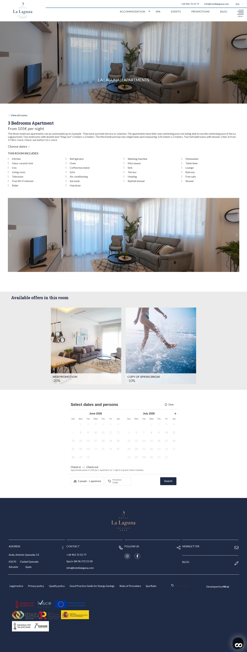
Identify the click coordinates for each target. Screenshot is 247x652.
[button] (10, 235)
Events (176, 11)
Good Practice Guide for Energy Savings (92, 585)
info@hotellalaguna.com (216, 3)
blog (185, 561)
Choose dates (17, 146)
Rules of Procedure (130, 585)
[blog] (236, 563)
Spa (158, 11)
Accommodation (132, 11)
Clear (169, 404)
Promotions (200, 11)
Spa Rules (151, 585)
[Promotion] (120, 482)
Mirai (226, 586)
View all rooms (19, 115)
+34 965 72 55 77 (190, 3)
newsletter (190, 546)
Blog (223, 11)
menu (240, 16)
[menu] (240, 12)
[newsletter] (236, 548)
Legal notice (16, 585)
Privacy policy (36, 585)
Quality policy (57, 585)
